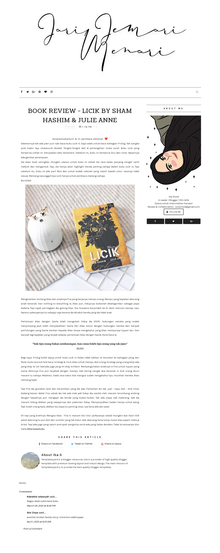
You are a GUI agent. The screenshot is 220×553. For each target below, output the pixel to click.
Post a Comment (32, 528)
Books (71, 126)
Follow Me (173, 212)
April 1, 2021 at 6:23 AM (39, 521)
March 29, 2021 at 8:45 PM (41, 505)
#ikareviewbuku (35, 429)
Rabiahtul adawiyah (38, 496)
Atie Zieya (32, 512)
